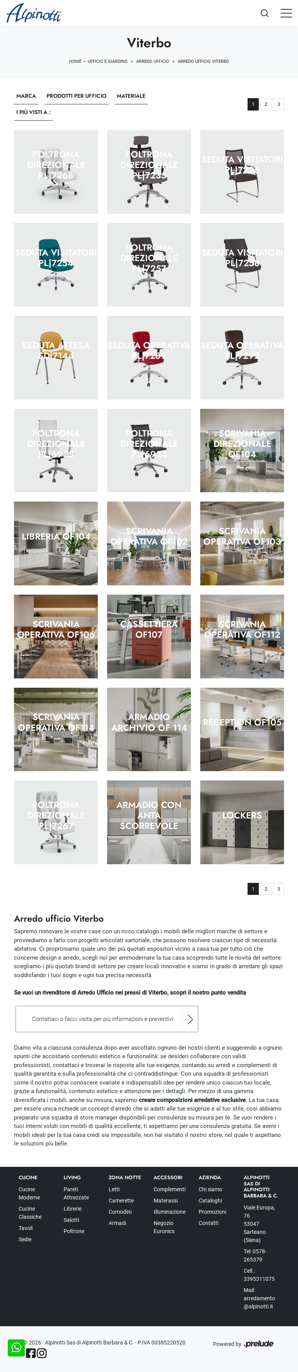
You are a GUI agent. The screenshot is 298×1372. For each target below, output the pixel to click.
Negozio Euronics (164, 1227)
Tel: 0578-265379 (255, 1255)
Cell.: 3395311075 (259, 1275)
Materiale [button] (131, 96)
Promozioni (212, 1212)
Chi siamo (210, 1189)
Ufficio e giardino (108, 61)
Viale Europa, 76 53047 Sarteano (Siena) (259, 1223)
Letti (114, 1189)
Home (75, 61)
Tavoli (26, 1228)
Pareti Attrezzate (76, 1193)
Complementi (169, 1189)
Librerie (72, 1209)
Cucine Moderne (29, 1193)
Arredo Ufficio (152, 61)
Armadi (117, 1223)
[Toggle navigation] (286, 13)
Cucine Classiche (30, 1213)
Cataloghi (210, 1200)
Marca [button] (26, 96)
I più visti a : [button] (33, 112)
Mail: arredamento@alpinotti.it (259, 1298)
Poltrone (74, 1231)
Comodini (120, 1212)
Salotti (71, 1220)
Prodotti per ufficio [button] (76, 96)
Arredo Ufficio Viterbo (203, 61)
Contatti (208, 1223)
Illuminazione (169, 1212)
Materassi (166, 1200)
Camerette (121, 1200)
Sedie (25, 1239)
